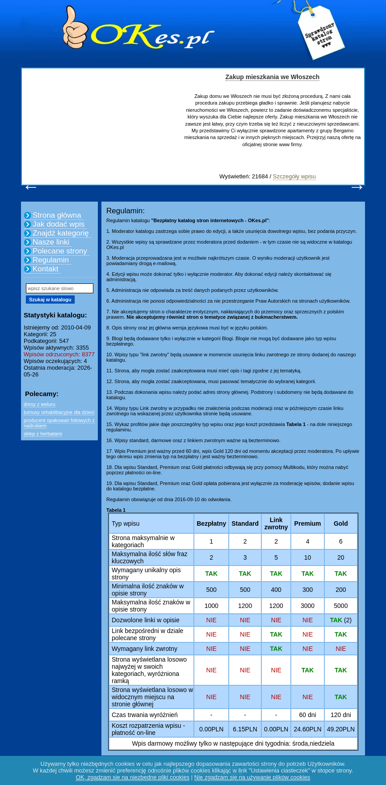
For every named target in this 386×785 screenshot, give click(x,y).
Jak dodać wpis (58, 224)
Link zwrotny (276, 523)
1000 (211, 605)
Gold (341, 523)
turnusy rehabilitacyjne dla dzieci (59, 412)
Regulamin (51, 260)
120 (336, 714)
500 (211, 589)
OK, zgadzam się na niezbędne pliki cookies (132, 777)
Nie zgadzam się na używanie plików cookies (252, 777)
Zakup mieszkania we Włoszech (273, 76)
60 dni (307, 714)
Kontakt (46, 269)
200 (341, 589)
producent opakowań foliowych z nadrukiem (59, 423)
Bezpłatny (211, 523)
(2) (341, 620)
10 (307, 557)
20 (340, 557)
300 (307, 589)
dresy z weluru (39, 404)
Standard (245, 523)
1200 (245, 605)
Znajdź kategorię (61, 233)
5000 (341, 605)
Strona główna (57, 215)
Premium (307, 523)
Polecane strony (60, 251)
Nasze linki (51, 242)
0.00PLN (211, 729)
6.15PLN (245, 729)
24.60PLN (307, 729)
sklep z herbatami (43, 433)
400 (276, 589)
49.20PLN (341, 729)
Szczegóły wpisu (294, 176)
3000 (308, 605)
